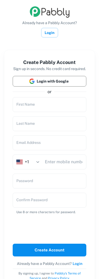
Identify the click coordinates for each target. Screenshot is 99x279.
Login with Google (49, 81)
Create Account (49, 250)
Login (49, 32)
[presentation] (48, 228)
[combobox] (29, 161)
